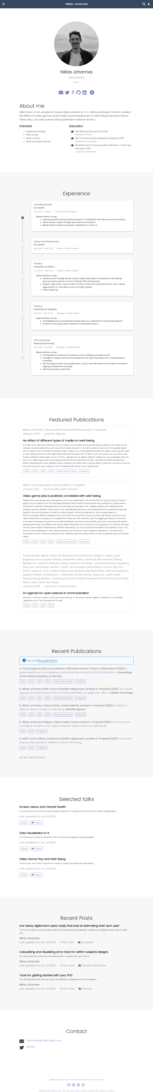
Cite (26, 471)
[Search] (143, 4)
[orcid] (92, 93)
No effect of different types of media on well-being (58, 440)
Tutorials (86, 965)
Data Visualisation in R (34, 833)
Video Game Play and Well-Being (42, 859)
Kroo (86, 112)
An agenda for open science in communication (56, 593)
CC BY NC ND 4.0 (97, 1080)
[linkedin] (84, 93)
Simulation (87, 942)
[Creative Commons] (76, 1085)
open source (76, 1091)
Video (24, 822)
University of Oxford (44, 266)
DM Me (30, 1046)
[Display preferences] (149, 4)
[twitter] (67, 93)
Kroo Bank (39, 207)
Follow (36, 822)
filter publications (47, 660)
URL (43, 471)
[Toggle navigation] (3, 4)
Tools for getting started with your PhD (45, 975)
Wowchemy (56, 1091)
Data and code (66, 471)
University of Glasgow (45, 309)
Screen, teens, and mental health (42, 807)
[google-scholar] (73, 93)
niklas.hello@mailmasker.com (44, 1040)
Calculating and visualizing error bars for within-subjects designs (63, 952)
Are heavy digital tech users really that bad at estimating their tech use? (69, 926)
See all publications (32, 757)
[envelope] (61, 93)
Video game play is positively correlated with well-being (62, 496)
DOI (35, 471)
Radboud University (44, 343)
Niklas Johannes (76, 4)
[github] (78, 93)
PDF (51, 471)
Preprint (84, 471)
